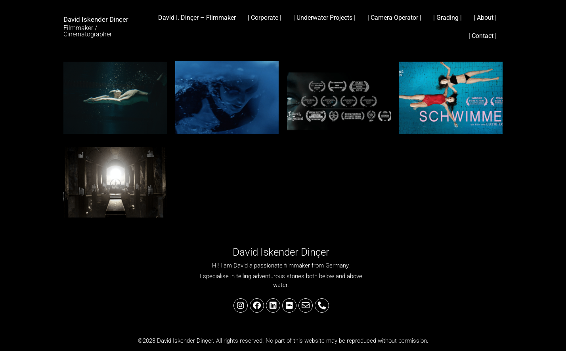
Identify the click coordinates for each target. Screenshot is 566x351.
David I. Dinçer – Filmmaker (197, 17)
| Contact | (482, 36)
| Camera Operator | (394, 17)
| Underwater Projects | (324, 17)
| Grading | (447, 17)
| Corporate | (264, 17)
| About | (485, 17)
